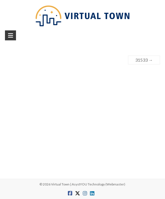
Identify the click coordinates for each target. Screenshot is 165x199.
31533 (144, 59)
